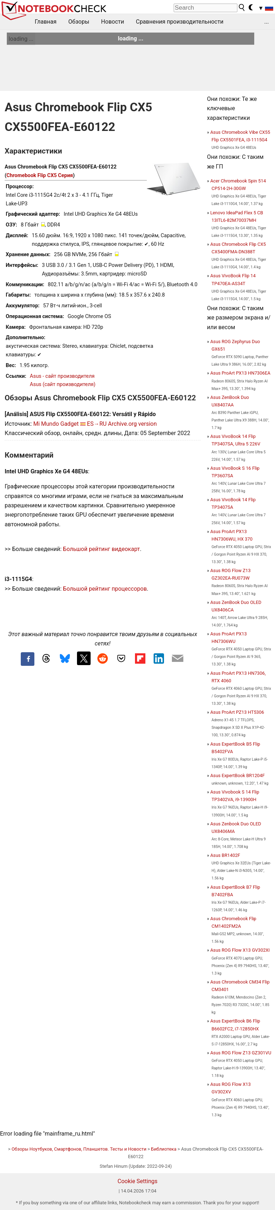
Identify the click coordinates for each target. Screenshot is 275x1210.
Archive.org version (132, 423)
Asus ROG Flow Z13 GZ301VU (240, 1052)
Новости (112, 21)
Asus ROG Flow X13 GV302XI (240, 950)
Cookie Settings (137, 1181)
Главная (46, 21)
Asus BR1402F (225, 855)
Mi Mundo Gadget (56, 423)
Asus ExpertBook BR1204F (237, 775)
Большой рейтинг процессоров (105, 588)
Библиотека (164, 1149)
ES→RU (97, 423)
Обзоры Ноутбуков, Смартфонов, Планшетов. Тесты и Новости (78, 1149)
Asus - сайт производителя (62, 376)
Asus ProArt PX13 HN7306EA (240, 373)
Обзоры (79, 21)
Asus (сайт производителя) (62, 384)
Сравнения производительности (179, 21)
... (266, 21)
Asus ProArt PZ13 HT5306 (237, 712)
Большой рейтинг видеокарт (101, 549)
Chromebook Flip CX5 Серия (39, 175)
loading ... (21, 38)
